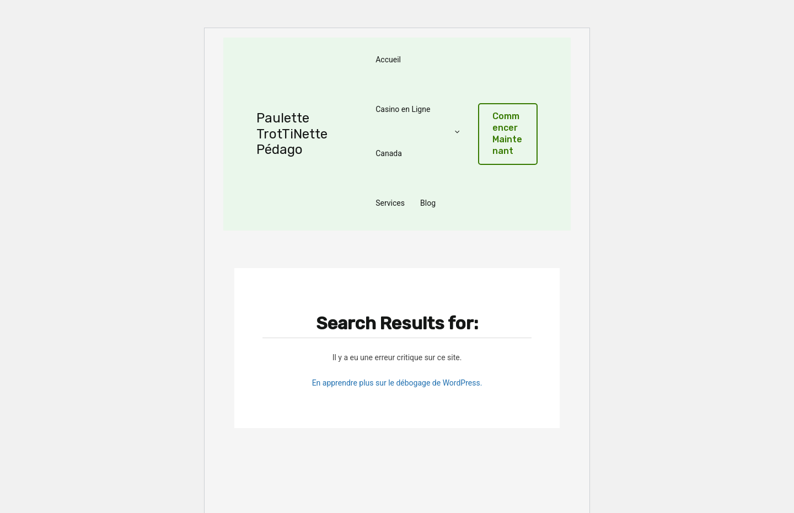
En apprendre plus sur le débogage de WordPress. (397, 382)
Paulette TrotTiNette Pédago (292, 134)
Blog (428, 203)
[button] (508, 133)
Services (390, 203)
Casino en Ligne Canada (417, 131)
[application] (454, 131)
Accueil (388, 59)
